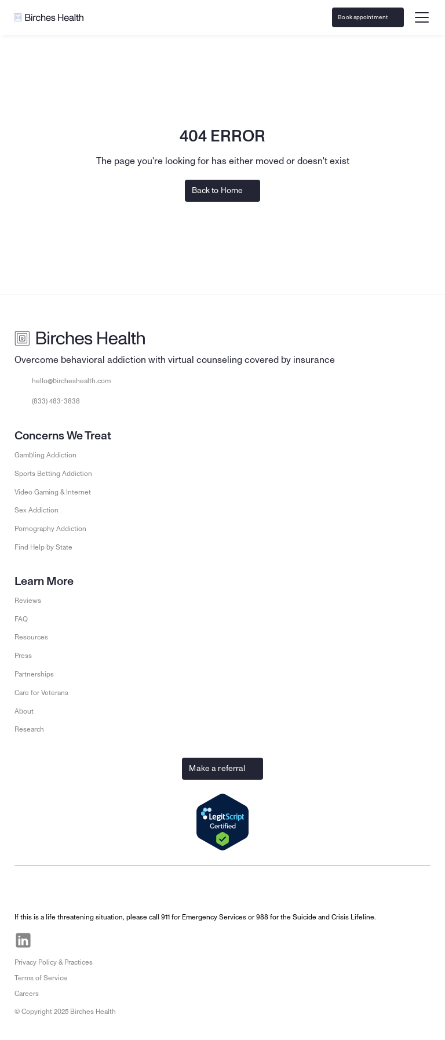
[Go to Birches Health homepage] (48, 17)
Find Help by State (43, 547)
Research (29, 729)
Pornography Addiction (50, 528)
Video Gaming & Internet (52, 492)
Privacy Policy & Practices (53, 962)
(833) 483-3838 (56, 401)
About (24, 711)
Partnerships (34, 674)
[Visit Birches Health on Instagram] (76, 940)
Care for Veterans (41, 692)
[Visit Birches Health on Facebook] (50, 940)
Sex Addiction (36, 510)
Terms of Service (40, 977)
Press (23, 655)
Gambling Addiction (45, 455)
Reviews (27, 600)
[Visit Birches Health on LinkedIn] (23, 940)
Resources (31, 637)
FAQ (21, 619)
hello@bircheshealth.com (71, 380)
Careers (26, 993)
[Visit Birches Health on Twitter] (103, 940)
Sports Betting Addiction (53, 473)
